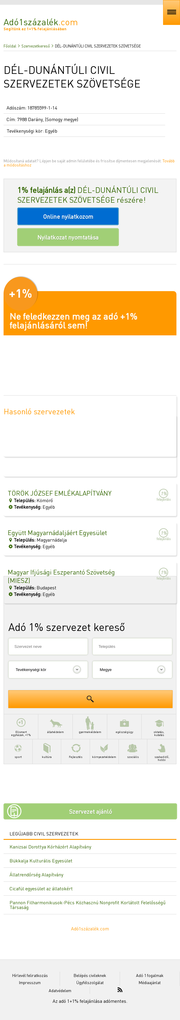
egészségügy (124, 724)
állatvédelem (55, 724)
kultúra (46, 749)
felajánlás (163, 495)
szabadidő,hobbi (161, 750)
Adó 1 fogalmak (149, 975)
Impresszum (30, 982)
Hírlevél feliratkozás (30, 975)
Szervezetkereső (35, 46)
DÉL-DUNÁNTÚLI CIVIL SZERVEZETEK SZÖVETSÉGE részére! (87, 194)
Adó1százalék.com (90, 928)
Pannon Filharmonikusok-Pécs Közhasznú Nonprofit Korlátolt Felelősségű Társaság (87, 904)
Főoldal (10, 46)
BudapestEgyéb (70, 582)
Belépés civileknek (90, 975)
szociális (132, 749)
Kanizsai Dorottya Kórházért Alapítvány (50, 846)
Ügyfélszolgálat (90, 982)
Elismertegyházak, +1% (21, 725)
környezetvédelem (104, 749)
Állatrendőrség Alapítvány (36, 874)
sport (18, 749)
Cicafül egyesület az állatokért (41, 888)
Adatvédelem (60, 990)
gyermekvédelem (89, 724)
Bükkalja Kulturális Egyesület (41, 860)
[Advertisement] (90, 673)
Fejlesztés (75, 749)
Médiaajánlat (150, 982)
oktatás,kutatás (159, 725)
